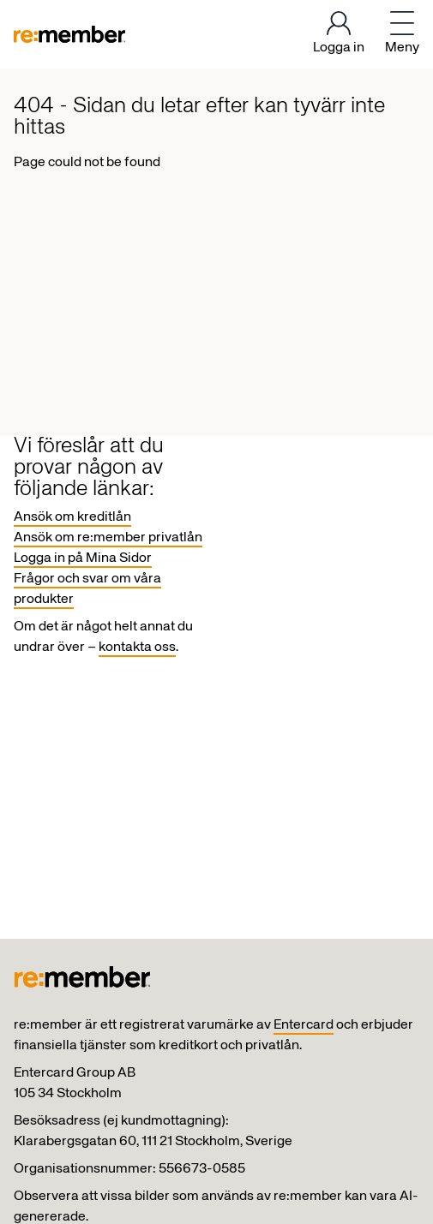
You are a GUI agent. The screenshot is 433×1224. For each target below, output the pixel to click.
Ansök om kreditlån (72, 517)
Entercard (304, 1025)
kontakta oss (137, 647)
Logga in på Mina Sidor (83, 558)
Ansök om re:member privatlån (108, 538)
